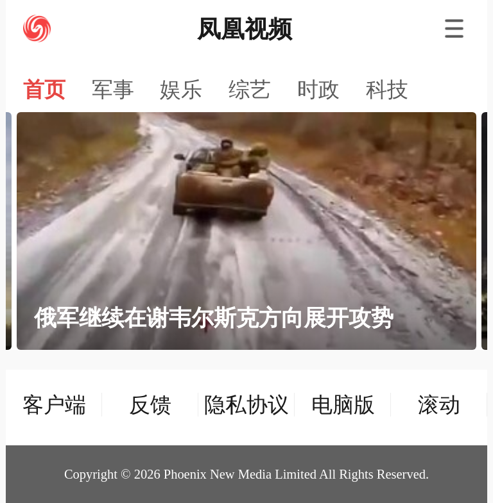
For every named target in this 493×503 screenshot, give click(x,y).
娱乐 (181, 89)
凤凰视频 (244, 29)
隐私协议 (246, 404)
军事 (113, 89)
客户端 (54, 404)
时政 (318, 89)
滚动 (439, 404)
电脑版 (343, 404)
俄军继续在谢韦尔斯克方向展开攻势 (214, 318)
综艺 (250, 89)
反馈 (150, 404)
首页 (44, 89)
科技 (387, 89)
